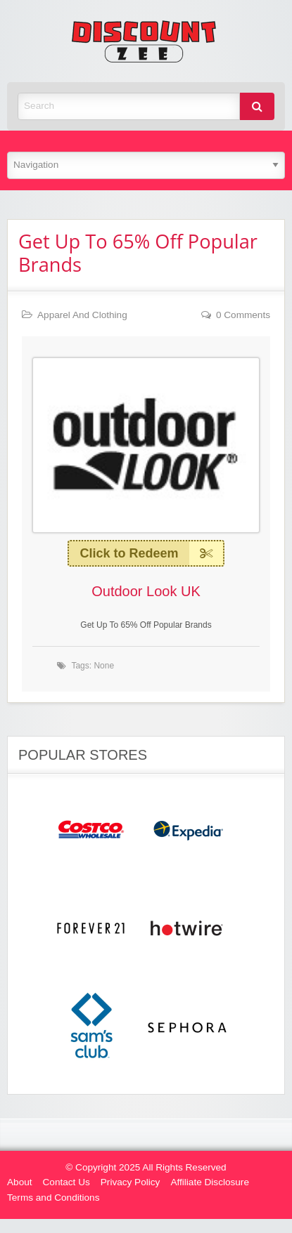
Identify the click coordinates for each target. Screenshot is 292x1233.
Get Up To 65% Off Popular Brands (138, 252)
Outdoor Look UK (146, 591)
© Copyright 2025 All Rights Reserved (145, 1167)
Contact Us (66, 1182)
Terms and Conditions (53, 1197)
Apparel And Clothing (82, 315)
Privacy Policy (130, 1182)
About (19, 1182)
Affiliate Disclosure (209, 1182)
